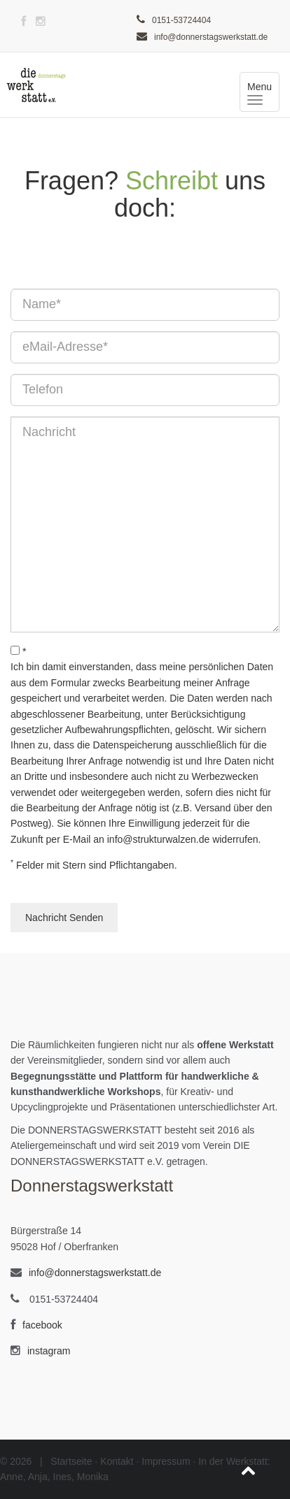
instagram (48, 1350)
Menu (263, 92)
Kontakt (116, 1461)
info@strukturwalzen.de (158, 839)
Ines (62, 1476)
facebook (42, 1325)
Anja (38, 1476)
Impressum (165, 1461)
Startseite (71, 1461)
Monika (93, 1476)
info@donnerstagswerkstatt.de (211, 37)
